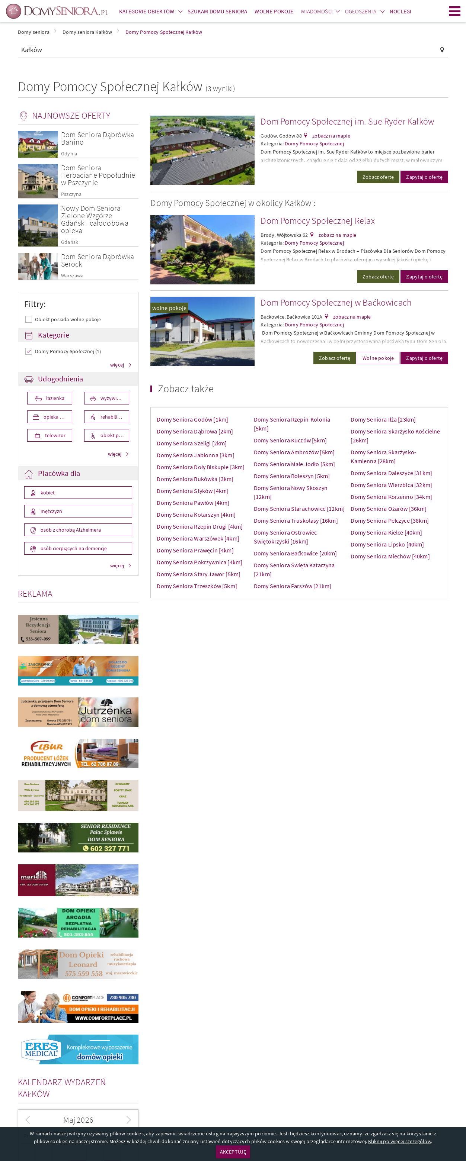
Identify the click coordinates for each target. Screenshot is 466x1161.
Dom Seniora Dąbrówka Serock (97, 260)
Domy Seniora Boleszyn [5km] (292, 476)
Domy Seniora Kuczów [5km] (290, 440)
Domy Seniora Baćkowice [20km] (295, 553)
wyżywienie (112, 398)
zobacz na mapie (330, 135)
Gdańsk (69, 242)
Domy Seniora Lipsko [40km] (387, 544)
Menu (455, 11)
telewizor (55, 435)
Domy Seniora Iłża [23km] (383, 419)
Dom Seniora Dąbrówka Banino (97, 138)
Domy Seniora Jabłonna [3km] (195, 455)
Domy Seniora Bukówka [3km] (195, 479)
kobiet (47, 492)
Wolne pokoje (378, 358)
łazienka (54, 398)
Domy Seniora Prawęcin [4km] (195, 550)
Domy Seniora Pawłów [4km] (193, 502)
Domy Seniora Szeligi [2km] (192, 443)
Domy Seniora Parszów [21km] (292, 586)
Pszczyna (71, 194)
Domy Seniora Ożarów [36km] (389, 508)
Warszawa (72, 275)
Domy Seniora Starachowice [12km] (299, 508)
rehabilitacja (113, 416)
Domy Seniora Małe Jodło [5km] (294, 464)
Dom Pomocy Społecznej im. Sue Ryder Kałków (347, 121)
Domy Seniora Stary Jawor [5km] (198, 574)
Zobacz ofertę (378, 177)
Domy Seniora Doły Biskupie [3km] (201, 467)
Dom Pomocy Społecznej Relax (317, 220)
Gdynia (69, 154)
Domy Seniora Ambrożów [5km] (294, 452)
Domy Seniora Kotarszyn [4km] (196, 514)
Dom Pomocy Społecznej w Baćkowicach (336, 302)
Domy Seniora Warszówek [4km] (198, 538)
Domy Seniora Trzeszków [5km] (197, 586)
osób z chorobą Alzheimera (70, 529)
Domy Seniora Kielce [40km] (386, 532)
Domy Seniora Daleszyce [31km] (391, 473)
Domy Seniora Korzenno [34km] (391, 496)
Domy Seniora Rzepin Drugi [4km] (200, 526)
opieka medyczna (57, 416)
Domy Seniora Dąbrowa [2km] (195, 431)
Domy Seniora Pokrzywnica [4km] (199, 562)
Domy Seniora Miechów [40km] (390, 556)
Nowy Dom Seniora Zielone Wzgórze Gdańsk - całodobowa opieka (94, 219)
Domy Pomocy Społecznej (314, 143)
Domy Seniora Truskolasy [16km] (296, 520)
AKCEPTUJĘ (233, 1151)
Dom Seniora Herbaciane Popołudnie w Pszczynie (98, 175)
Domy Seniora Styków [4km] (193, 490)
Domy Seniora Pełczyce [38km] (389, 520)
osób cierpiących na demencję (73, 548)
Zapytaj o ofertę (424, 177)
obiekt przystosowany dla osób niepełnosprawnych (114, 435)
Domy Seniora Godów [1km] (192, 419)
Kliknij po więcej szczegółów (399, 1141)
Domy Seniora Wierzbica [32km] (391, 484)
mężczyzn (50, 511)
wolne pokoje (169, 308)
